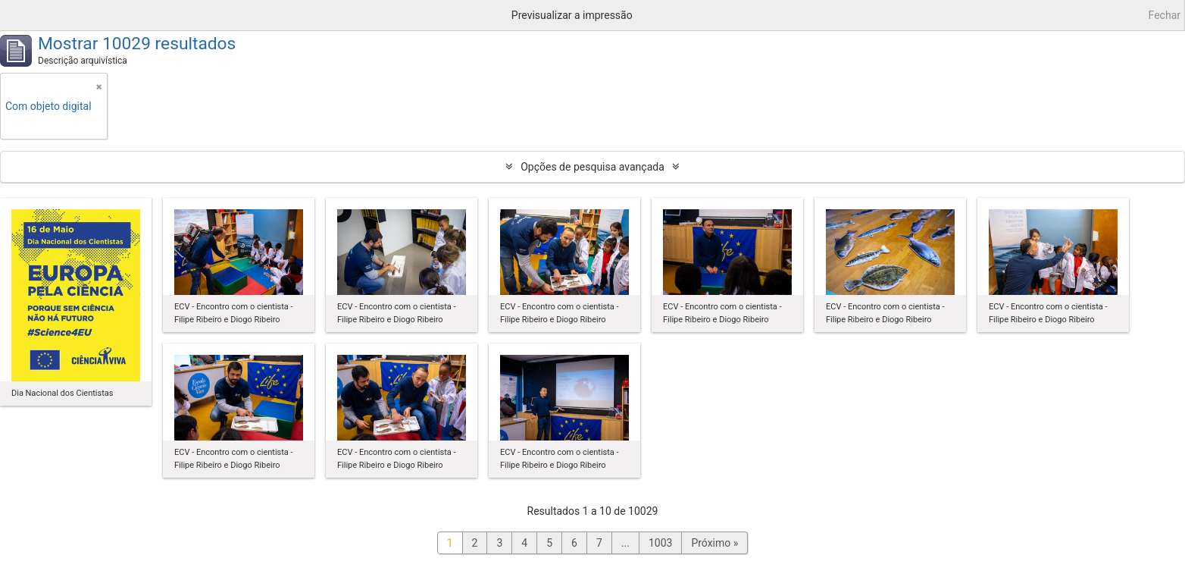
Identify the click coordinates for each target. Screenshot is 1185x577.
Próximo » (714, 543)
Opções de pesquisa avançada (592, 167)
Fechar (1164, 15)
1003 (660, 543)
